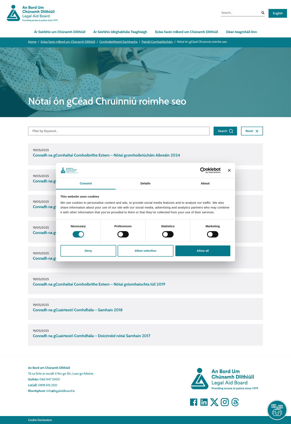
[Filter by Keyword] (119, 131)
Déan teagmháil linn (241, 32)
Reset (252, 131)
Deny (88, 251)
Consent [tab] (86, 183)
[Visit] (193, 402)
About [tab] (205, 183)
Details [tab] (145, 183)
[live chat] (277, 410)
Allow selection (145, 251)
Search (225, 131)
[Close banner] (229, 170)
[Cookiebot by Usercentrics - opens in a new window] (203, 170)
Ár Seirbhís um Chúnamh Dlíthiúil (59, 32)
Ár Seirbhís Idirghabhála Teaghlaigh (120, 32)
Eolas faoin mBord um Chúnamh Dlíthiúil (186, 32)
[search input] (240, 13)
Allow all (203, 251)
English (278, 13)
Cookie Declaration (40, 420)
